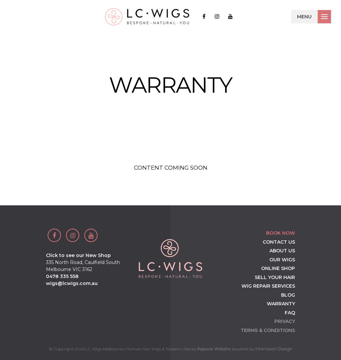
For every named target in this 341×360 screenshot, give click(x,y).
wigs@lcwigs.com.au (72, 283)
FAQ (290, 313)
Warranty (281, 304)
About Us (282, 251)
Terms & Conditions (268, 330)
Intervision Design (273, 348)
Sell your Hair (275, 277)
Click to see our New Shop (78, 255)
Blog (288, 295)
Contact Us (279, 242)
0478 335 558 (62, 276)
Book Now (280, 233)
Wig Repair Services (268, 286)
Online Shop (278, 268)
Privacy (284, 321)
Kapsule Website (214, 348)
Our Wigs (282, 260)
